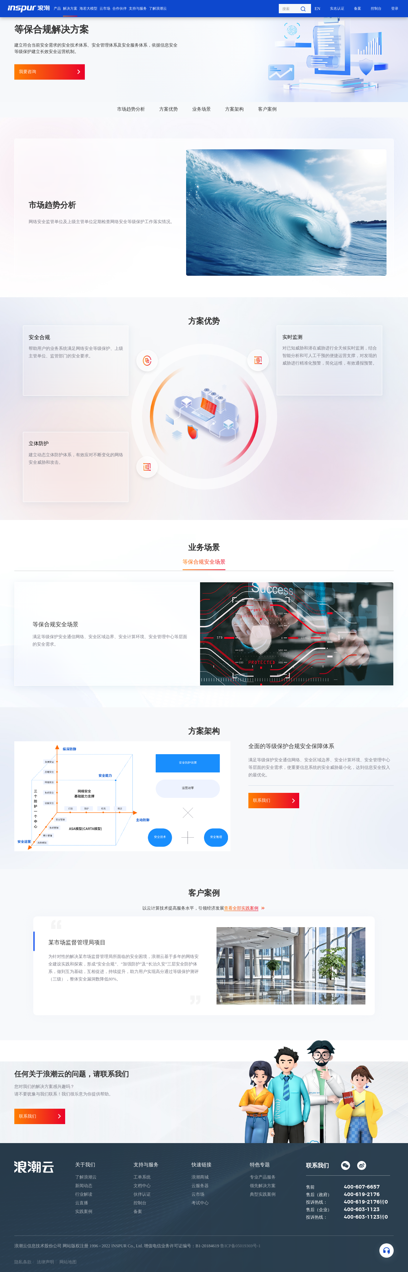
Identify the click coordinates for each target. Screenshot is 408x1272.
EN (317, 8)
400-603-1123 (362, 1209)
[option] (204, 966)
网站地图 (68, 1261)
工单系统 (142, 1176)
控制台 (376, 8)
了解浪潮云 (158, 8)
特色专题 (260, 1164)
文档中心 (142, 1185)
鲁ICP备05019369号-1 (240, 1245)
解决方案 (70, 8)
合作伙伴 (119, 8)
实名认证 (337, 8)
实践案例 (83, 1211)
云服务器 (200, 1185)
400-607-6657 (362, 1186)
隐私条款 (22, 1261)
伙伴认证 (142, 1193)
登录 (394, 8)
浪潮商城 (200, 1176)
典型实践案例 (263, 1193)
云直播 (81, 1202)
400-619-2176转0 (366, 1201)
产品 (57, 8)
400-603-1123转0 (366, 1216)
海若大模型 (88, 8)
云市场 (104, 8)
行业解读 (83, 1193)
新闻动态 (83, 1185)
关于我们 (85, 1164)
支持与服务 (138, 8)
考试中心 (200, 1202)
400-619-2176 (362, 1194)
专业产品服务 (263, 1176)
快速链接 (201, 1164)
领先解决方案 (263, 1185)
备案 (357, 8)
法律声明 (45, 1261)
